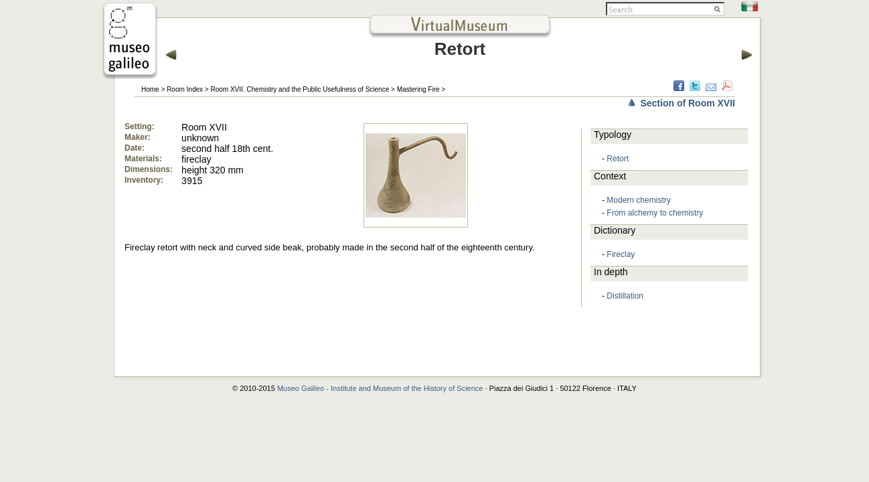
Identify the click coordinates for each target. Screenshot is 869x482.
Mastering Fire (418, 89)
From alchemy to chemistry (655, 213)
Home (150, 89)
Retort (618, 158)
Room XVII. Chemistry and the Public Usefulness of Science (299, 89)
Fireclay (621, 254)
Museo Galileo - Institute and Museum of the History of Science (380, 388)
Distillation (625, 296)
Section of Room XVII (687, 103)
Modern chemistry (638, 200)
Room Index (185, 89)
